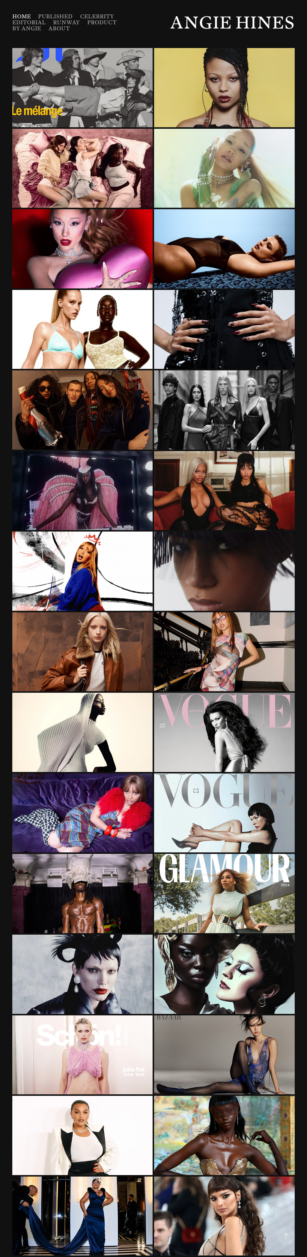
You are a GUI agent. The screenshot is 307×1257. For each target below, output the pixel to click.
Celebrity (97, 16)
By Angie (26, 28)
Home (21, 16)
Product (102, 22)
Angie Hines (232, 22)
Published (55, 16)
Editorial (29, 22)
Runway (66, 22)
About (59, 28)
